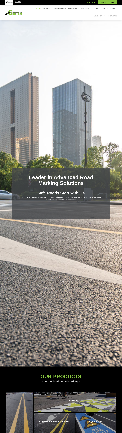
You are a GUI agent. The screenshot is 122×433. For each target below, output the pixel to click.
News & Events (100, 16)
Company (46, 9)
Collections (86, 9)
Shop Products (60, 9)
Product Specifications (105, 9)
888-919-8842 (107, 2)
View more (75, 404)
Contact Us (112, 16)
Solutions (72, 9)
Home (38, 9)
